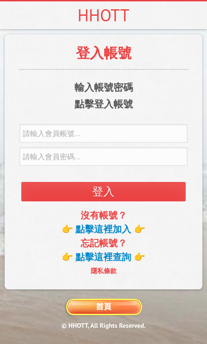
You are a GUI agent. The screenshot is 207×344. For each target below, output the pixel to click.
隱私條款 (104, 271)
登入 (103, 191)
